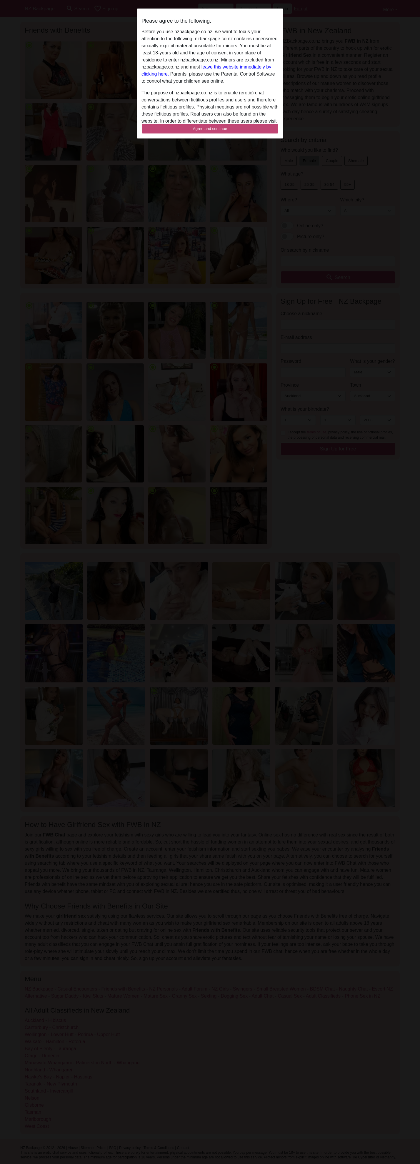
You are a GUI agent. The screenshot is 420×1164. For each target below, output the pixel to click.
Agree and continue (210, 128)
